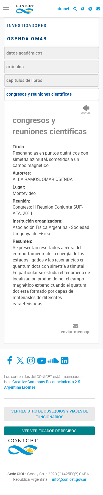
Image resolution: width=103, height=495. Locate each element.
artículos (15, 67)
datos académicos (24, 53)
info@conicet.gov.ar (69, 479)
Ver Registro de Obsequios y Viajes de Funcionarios (49, 413)
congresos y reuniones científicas (39, 94)
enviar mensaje (75, 332)
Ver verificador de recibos (49, 430)
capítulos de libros (24, 80)
